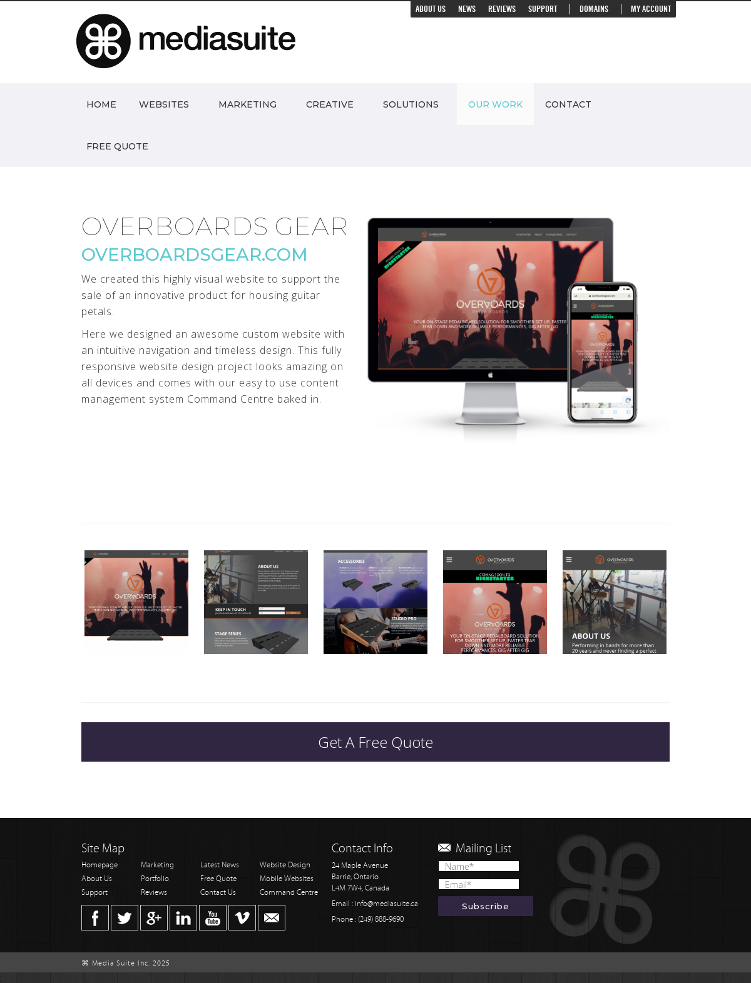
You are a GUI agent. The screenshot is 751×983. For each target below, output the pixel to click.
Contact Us (218, 892)
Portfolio (155, 879)
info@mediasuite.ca (386, 904)
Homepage (99, 865)
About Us (431, 9)
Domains (594, 9)
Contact (568, 104)
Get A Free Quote (375, 742)
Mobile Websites (287, 879)
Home (101, 104)
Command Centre (289, 892)
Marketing (247, 104)
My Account (651, 9)
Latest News (219, 865)
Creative (330, 104)
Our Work (495, 104)
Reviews (502, 9)
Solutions (411, 104)
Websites (164, 104)
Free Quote (117, 146)
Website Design (285, 865)
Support (542, 9)
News (467, 9)
